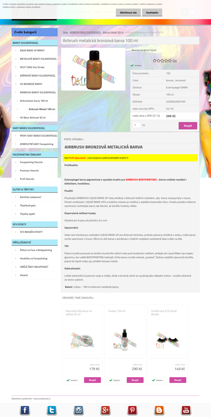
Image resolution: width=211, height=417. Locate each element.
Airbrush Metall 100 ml (42, 109)
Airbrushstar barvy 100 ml (34, 101)
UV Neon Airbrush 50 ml (33, 117)
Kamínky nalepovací (30, 197)
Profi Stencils (27, 179)
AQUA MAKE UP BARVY (32, 50)
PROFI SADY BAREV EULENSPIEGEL (38, 136)
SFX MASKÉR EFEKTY (31, 232)
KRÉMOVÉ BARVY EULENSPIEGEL (38, 76)
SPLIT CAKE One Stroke (32, 67)
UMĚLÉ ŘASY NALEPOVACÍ (34, 267)
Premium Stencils (29, 170)
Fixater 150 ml (116, 311)
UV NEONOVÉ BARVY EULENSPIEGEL (31, 85)
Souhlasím (152, 12)
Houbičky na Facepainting (33, 258)
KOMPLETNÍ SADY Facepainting (36, 144)
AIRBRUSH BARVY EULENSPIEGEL (38, 92)
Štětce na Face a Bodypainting (36, 250)
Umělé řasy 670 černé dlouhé (164, 312)
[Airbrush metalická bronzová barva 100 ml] (93, 49)
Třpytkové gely (28, 205)
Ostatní (24, 275)
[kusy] (137, 125)
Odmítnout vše (128, 12)
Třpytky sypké (27, 214)
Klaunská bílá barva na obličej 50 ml (79, 312)
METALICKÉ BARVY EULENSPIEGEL (38, 59)
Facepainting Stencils (31, 162)
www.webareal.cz (42, 398)
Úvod (65, 32)
